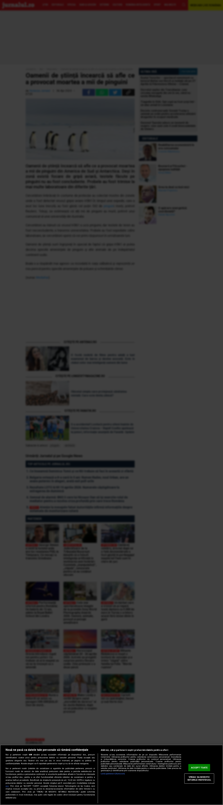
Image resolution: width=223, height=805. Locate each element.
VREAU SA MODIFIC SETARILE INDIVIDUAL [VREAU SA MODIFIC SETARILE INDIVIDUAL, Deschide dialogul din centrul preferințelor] (199, 778)
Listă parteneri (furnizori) (113, 774)
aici (7, 786)
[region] (111, 775)
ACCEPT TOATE (199, 767)
